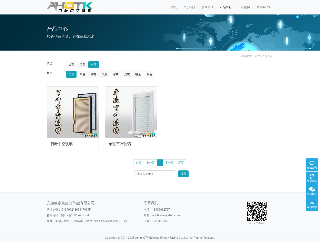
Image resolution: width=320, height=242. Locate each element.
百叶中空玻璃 (62, 144)
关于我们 (189, 7)
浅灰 (127, 74)
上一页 (150, 162)
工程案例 (244, 7)
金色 (149, 74)
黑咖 (105, 74)
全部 (71, 64)
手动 (93, 64)
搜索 (183, 173)
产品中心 (225, 7)
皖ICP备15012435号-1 (75, 215)
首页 (174, 7)
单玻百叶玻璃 (120, 144)
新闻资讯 (207, 7)
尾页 (181, 162)
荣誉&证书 (263, 7)
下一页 (169, 162)
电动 (82, 64)
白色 (82, 74)
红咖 (93, 74)
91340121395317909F (76, 209)
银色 (138, 74)
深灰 (116, 74)
